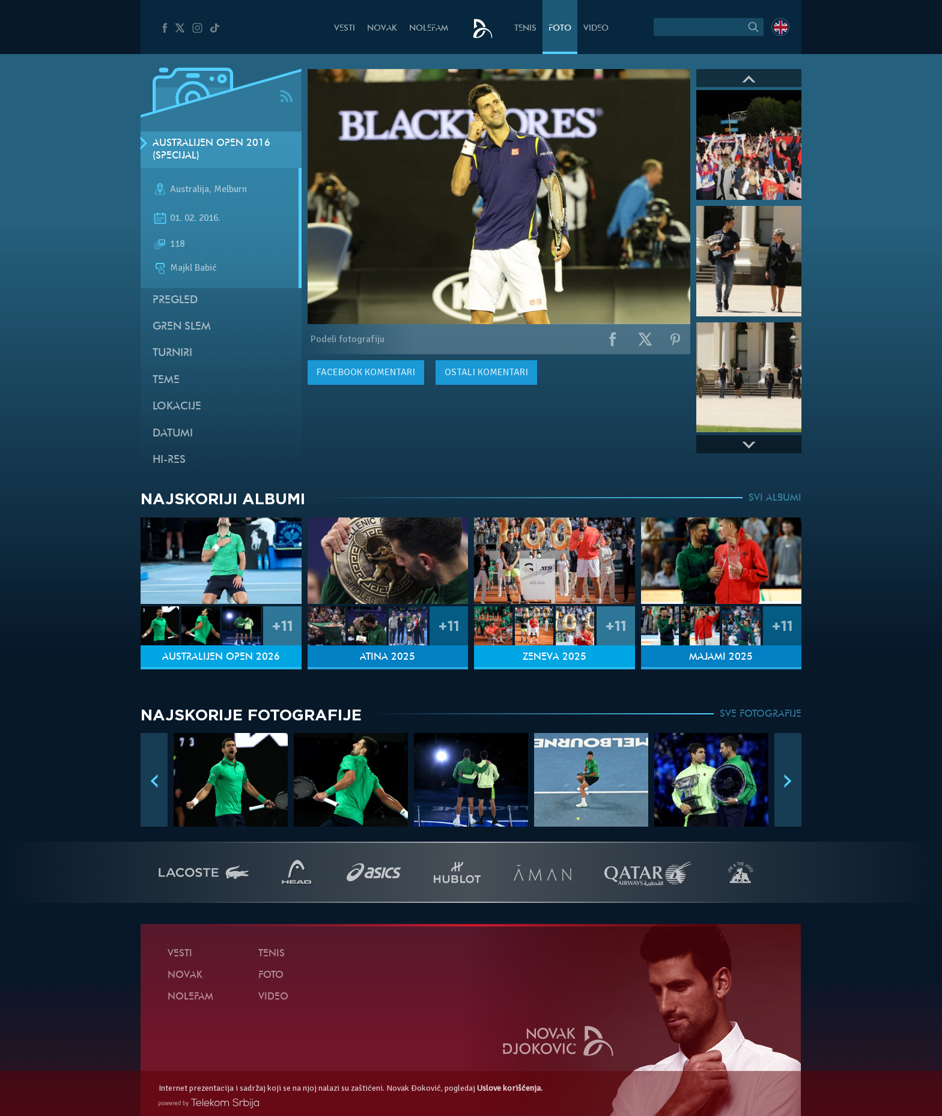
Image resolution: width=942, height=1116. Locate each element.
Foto (559, 28)
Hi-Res (169, 460)
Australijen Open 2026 (221, 657)
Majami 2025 (721, 657)
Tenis (525, 28)
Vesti (344, 28)
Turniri (172, 353)
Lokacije (177, 406)
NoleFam (428, 28)
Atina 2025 (387, 657)
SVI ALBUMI (775, 498)
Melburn (230, 190)
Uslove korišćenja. (509, 1088)
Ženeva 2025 (554, 657)
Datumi (173, 433)
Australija (189, 190)
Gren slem (182, 327)
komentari (366, 372)
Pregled (175, 300)
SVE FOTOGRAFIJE (760, 714)
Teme (166, 380)
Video (596, 28)
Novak (382, 28)
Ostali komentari (486, 372)
